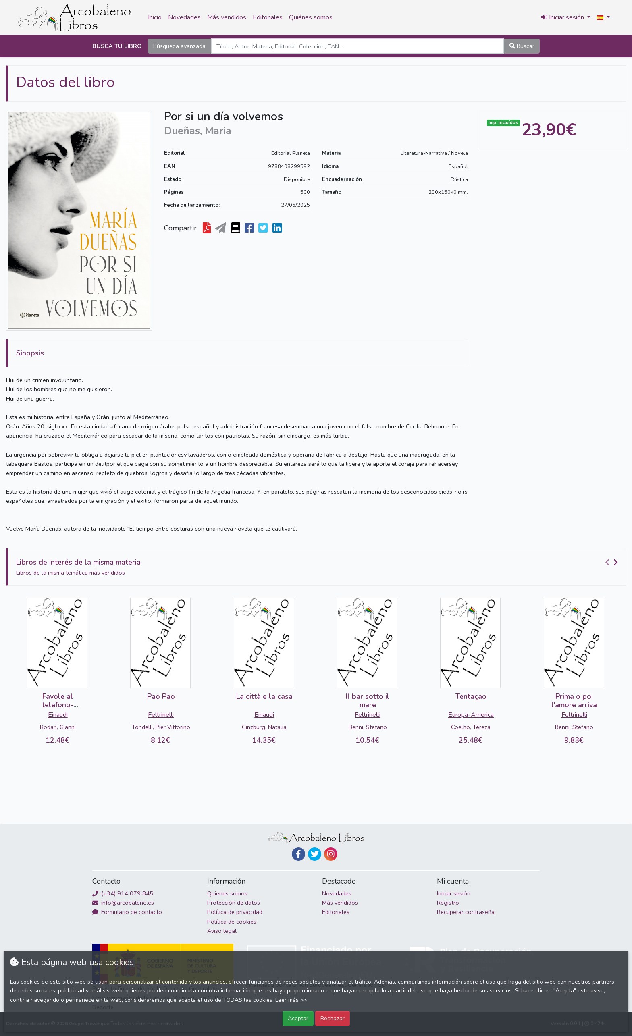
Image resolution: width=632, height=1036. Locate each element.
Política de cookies (231, 922)
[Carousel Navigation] (612, 562)
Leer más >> (291, 1000)
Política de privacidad (234, 912)
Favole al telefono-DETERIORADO (57, 704)
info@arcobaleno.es (123, 903)
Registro (448, 903)
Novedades (184, 17)
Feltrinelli (161, 714)
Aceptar (298, 1018)
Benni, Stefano (368, 727)
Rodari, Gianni (58, 727)
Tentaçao (470, 696)
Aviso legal (222, 931)
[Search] (357, 46)
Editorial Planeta (290, 153)
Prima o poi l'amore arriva (574, 700)
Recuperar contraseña (466, 912)
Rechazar (332, 1018)
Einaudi (58, 714)
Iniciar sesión (453, 893)
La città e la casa (264, 696)
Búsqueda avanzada (179, 46)
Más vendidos (226, 17)
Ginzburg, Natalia (264, 727)
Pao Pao (161, 696)
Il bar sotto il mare (367, 700)
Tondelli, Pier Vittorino (161, 727)
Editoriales (268, 17)
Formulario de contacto (127, 912)
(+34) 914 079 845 (122, 893)
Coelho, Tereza (471, 727)
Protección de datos (233, 903)
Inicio (155, 17)
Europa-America (471, 714)
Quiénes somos (311, 17)
